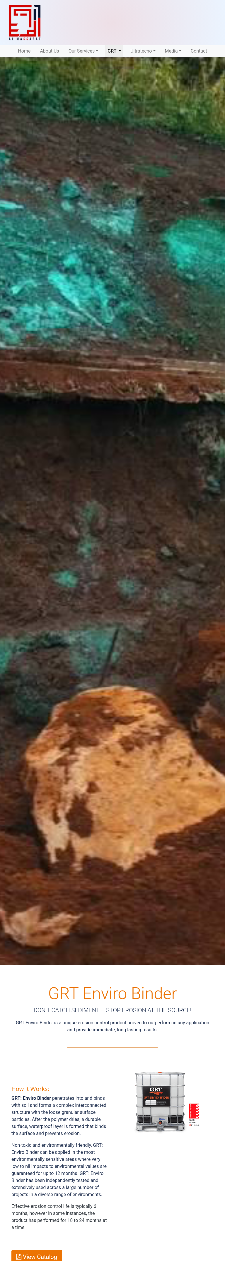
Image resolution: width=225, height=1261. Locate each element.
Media (171, 51)
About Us (49, 51)
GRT (115, 50)
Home (25, 50)
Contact (199, 51)
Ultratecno (141, 51)
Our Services (82, 51)
